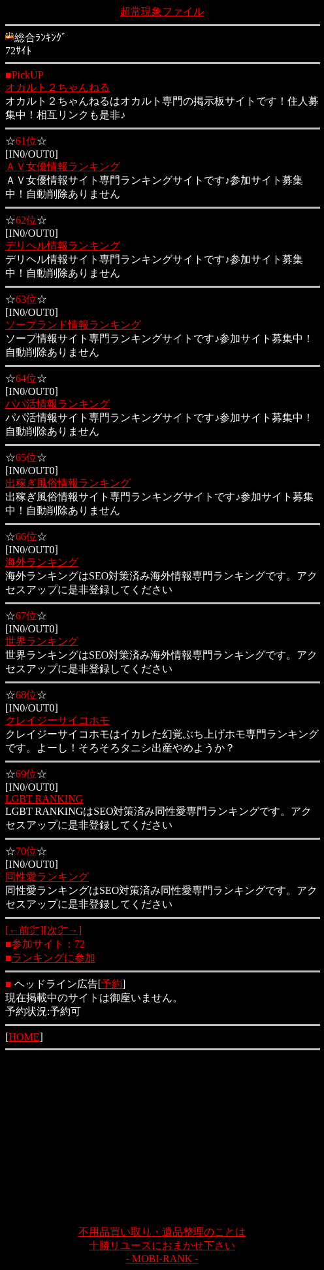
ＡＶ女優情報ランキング (62, 166)
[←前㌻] (24, 930)
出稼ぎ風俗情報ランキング (68, 483)
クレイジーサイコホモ (57, 720)
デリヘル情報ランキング (62, 245)
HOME (23, 1036)
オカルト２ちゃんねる (57, 87)
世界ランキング (41, 641)
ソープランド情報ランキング (73, 324)
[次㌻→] (63, 930)
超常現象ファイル (162, 11)
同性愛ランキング (47, 876)
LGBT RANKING (44, 798)
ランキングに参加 (53, 957)
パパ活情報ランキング (57, 403)
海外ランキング (41, 562)
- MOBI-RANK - (161, 1258)
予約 (111, 983)
